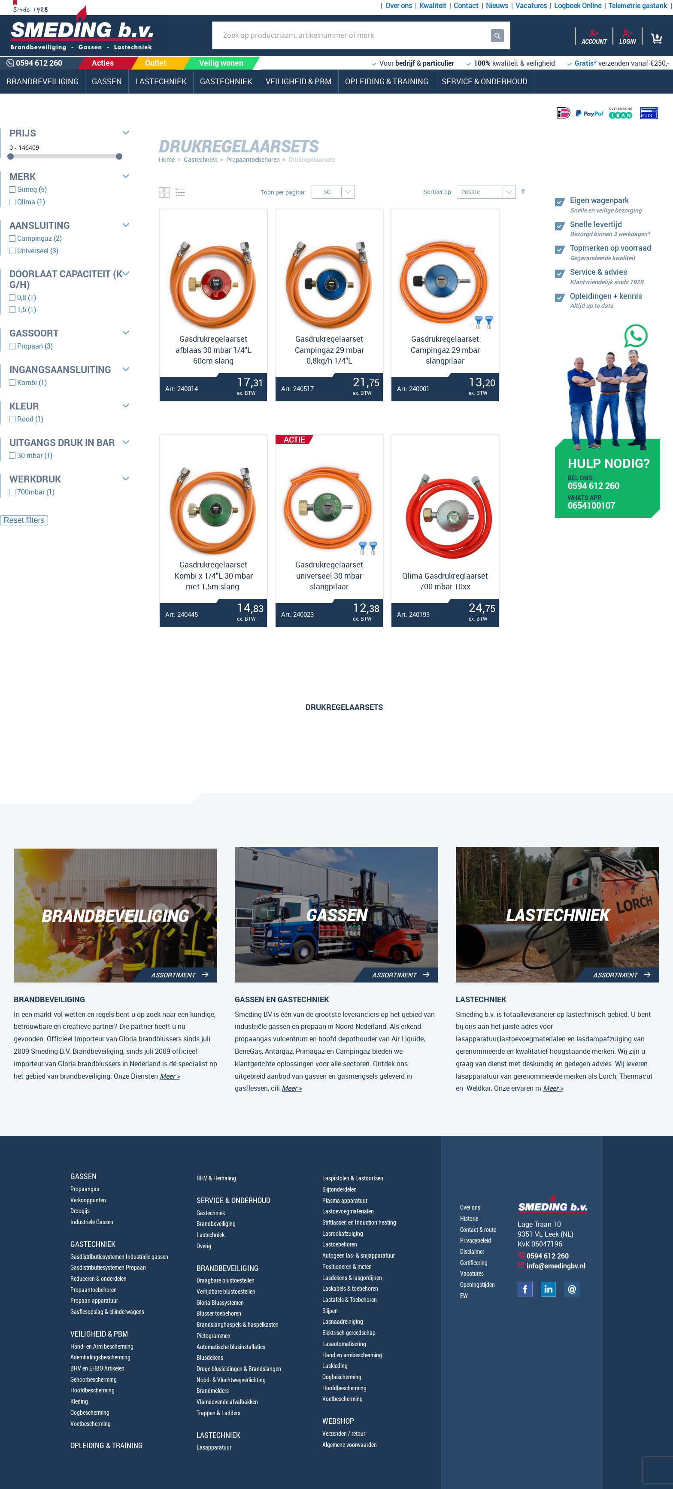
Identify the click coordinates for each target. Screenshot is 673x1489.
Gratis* (586, 63)
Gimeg (32, 189)
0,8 (26, 297)
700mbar (36, 492)
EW (464, 1296)
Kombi (32, 382)
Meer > (170, 1076)
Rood (30, 419)
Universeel (37, 250)
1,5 (26, 309)
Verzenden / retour (343, 1433)
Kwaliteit (432, 5)
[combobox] (361, 35)
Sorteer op (437, 192)
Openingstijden (477, 1284)
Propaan (35, 346)
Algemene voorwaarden (349, 1444)
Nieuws (497, 5)
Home (167, 159)
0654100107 (591, 506)
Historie (469, 1218)
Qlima (31, 201)
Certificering (474, 1263)
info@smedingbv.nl (556, 1266)
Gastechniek (200, 159)
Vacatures (531, 5)
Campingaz (39, 238)
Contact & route (478, 1229)
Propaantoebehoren (253, 159)
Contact (466, 5)
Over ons (398, 5)
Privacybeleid (475, 1240)
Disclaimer (472, 1251)
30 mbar (34, 455)
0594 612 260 (593, 486)
